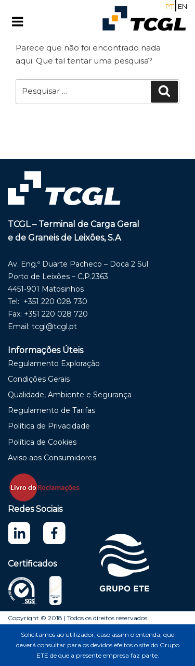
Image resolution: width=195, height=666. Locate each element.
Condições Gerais (39, 379)
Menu (28, 21)
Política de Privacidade (49, 426)
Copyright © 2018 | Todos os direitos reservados (77, 618)
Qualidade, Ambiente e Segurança (70, 394)
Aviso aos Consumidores (52, 457)
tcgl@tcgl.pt (54, 326)
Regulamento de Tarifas (51, 410)
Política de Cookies (42, 442)
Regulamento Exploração (54, 363)
